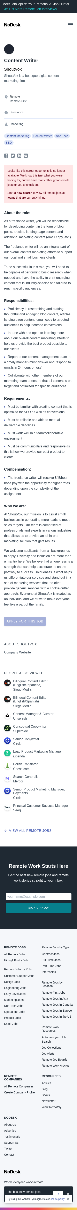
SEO (9, 142)
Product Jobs (12, 1017)
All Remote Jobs (14, 954)
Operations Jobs (14, 1011)
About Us (10, 1124)
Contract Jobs (51, 954)
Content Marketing (17, 136)
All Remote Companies (18, 1086)
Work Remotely (51, 1107)
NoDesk (10, 1117)
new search (24, 192)
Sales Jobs (11, 1023)
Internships (49, 972)
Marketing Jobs (14, 999)
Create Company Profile (19, 1092)
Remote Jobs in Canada (57, 1004)
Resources (51, 1076)
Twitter (8, 1148)
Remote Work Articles (55, 1065)
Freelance (17, 112)
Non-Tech (62, 136)
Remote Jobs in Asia (55, 998)
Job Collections (51, 1047)
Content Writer (42, 136)
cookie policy (58, 1199)
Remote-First (18, 101)
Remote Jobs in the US (56, 1016)
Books (46, 1095)
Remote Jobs (15, 947)
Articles (46, 1083)
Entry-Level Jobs (14, 993)
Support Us (11, 1142)
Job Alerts (48, 1053)
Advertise (10, 1130)
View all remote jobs (28, 830)
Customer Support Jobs (19, 976)
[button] (70, 24)
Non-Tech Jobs (13, 1005)
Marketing (17, 124)
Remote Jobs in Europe (57, 1010)
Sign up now (38, 907)
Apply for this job (25, 621)
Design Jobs (12, 981)
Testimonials (12, 1136)
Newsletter (48, 1101)
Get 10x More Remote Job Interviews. (30, 9)
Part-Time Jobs (51, 966)
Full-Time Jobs (51, 960)
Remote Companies (13, 1077)
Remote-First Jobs (53, 992)
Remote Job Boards (54, 1059)
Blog (45, 1089)
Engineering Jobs (15, 987)
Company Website (17, 652)
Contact (9, 1154)
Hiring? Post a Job (16, 960)
